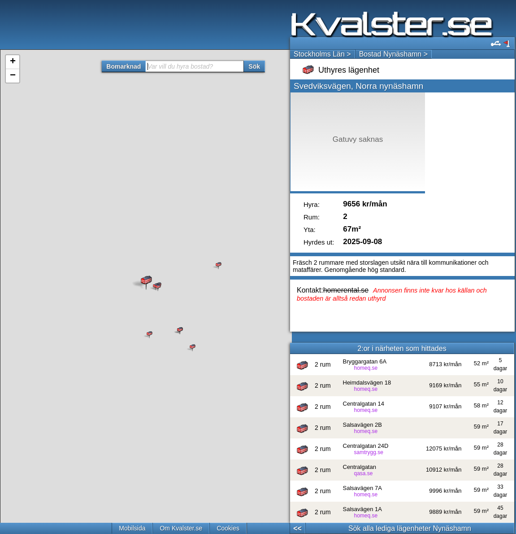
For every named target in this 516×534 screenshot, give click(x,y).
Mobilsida (132, 528)
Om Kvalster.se (181, 528)
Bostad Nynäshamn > (393, 54)
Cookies (228, 528)
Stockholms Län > (322, 54)
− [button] (13, 76)
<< (297, 528)
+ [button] (13, 62)
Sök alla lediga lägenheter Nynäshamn (409, 528)
